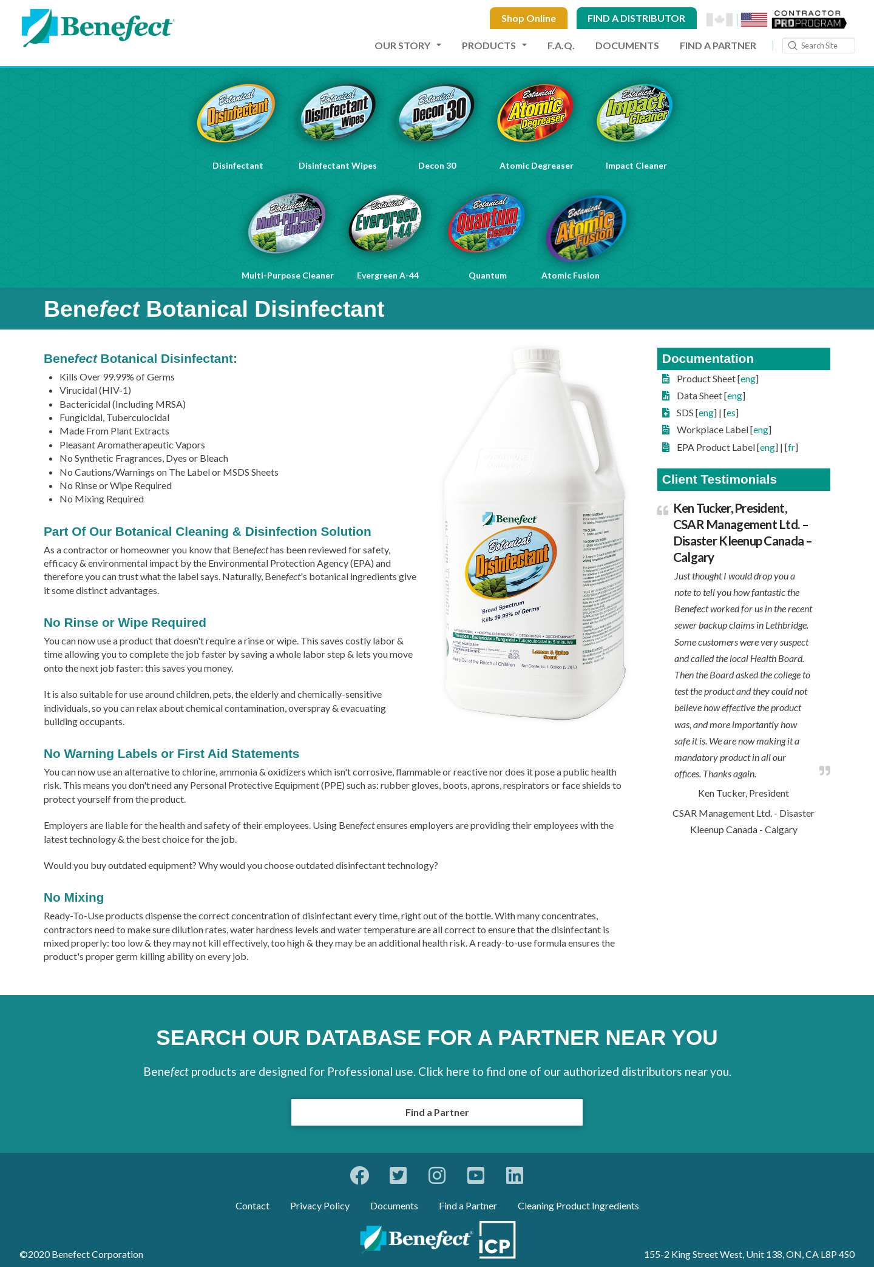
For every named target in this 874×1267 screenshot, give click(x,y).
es (731, 412)
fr (791, 447)
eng (748, 378)
